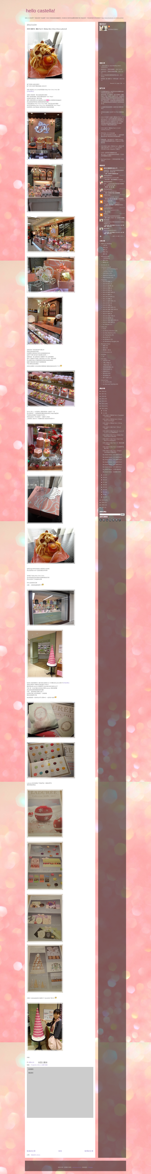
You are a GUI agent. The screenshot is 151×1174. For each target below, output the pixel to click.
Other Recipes (107, 277)
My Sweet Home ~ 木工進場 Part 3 (112, 462)
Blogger (90, 1167)
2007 (103, 507)
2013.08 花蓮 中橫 (108, 316)
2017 (103, 393)
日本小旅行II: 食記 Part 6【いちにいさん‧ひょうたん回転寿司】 (113, 431)
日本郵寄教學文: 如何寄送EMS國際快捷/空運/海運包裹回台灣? (112, 92)
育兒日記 (105, 373)
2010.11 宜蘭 (106, 288)
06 (104, 484)
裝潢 (104, 348)
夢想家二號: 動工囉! (109, 187)
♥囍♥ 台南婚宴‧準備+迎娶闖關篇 (112, 192)
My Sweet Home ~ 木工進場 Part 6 (112, 454)
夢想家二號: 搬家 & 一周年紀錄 (109, 78)
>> (124, 83)
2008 (103, 505)
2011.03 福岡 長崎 (108, 292)
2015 (103, 398)
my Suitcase (106, 324)
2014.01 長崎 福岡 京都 (109, 320)
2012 (103, 406)
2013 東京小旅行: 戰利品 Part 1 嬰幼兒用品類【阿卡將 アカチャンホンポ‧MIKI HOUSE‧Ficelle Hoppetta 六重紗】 (112, 147)
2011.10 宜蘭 (106, 298)
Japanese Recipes (108, 275)
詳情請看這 (66, 683)
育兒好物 (105, 375)
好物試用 (105, 371)
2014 (103, 401)
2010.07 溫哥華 (107, 286)
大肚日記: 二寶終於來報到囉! (109, 71)
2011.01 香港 (106, 290)
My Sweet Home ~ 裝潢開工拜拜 (112, 472)
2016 (103, 396)
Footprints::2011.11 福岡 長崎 (39, 1065)
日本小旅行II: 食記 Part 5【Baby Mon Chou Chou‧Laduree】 (113, 435)
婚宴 (104, 252)
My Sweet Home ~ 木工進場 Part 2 (112, 464)
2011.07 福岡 (106, 294)
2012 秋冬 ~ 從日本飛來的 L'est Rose (114, 179)
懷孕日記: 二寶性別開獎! (108, 69)
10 (104, 475)
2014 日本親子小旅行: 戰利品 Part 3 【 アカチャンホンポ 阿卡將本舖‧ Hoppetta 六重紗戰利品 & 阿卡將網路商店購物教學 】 (112, 118)
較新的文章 (31, 1151)
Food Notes (106, 273)
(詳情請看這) (30, 91)
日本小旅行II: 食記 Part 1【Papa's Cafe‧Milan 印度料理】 (112, 451)
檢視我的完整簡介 (113, 29)
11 (104, 413)
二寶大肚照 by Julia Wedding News (111, 65)
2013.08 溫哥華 (107, 318)
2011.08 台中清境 (108, 296)
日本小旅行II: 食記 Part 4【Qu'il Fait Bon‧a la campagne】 (113, 439)
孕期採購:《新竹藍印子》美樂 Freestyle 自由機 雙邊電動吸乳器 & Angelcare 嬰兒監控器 (112, 141)
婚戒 (104, 249)
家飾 (104, 345)
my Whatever (106, 339)
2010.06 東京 (106, 284)
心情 (104, 245)
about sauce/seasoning (109, 269)
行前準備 (105, 258)
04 (104, 489)
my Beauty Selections (109, 330)
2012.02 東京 (106, 303)
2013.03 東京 (106, 311)
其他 (104, 247)
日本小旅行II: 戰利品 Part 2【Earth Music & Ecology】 (112, 419)
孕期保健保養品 (107, 367)
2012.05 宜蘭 (106, 305)
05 (104, 487)
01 (104, 497)
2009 (103, 502)
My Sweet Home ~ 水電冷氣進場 (112, 469)
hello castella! (40, 10)
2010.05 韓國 (106, 281)
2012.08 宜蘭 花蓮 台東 (109, 309)
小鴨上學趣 (106, 362)
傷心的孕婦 (107, 211)
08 (104, 480)
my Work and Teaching (109, 384)
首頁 (60, 1151)
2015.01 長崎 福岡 (108, 322)
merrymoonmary (76, 1167)
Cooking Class (107, 271)
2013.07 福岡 (106, 313)
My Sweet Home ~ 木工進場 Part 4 (112, 459)
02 (104, 494)
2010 (103, 500)
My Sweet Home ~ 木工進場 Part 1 (112, 467)
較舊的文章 (89, 1151)
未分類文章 (104, 265)
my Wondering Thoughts (109, 341)
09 (104, 477)
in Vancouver (106, 352)
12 (104, 410)
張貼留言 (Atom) (35, 1155)
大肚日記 (105, 360)
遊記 (104, 260)
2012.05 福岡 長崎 (108, 307)
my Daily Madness (108, 333)
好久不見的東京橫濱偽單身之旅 (110, 75)
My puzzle (105, 337)
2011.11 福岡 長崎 (108, 301)
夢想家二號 (106, 350)
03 (104, 492)
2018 (103, 391)
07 (104, 482)
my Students (106, 382)
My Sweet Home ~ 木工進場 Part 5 (112, 457)
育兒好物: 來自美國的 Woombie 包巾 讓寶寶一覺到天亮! (114, 233)
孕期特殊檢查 (106, 369)
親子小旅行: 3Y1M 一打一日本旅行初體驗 (115, 217)
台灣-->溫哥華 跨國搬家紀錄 (109, 152)
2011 (103, 408)
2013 (103, 403)
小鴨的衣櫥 (106, 365)
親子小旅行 (106, 377)
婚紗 (104, 254)
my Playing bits (107, 335)
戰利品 (105, 262)
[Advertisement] (60, 1133)
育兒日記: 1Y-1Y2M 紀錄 (108, 133)
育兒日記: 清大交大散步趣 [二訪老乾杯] (114, 198)
